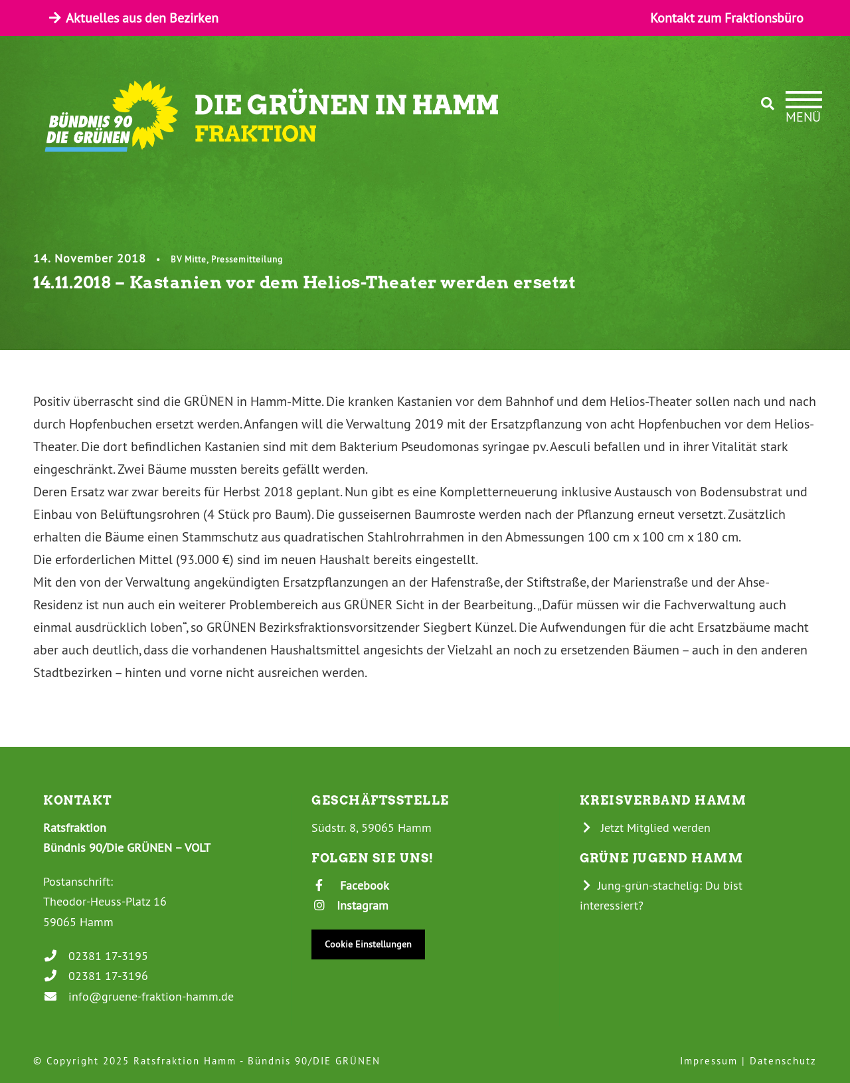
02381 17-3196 (95, 975)
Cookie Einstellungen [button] (368, 944)
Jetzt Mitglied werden (645, 827)
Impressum (709, 1060)
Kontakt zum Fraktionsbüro (727, 17)
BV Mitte (189, 259)
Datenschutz (783, 1060)
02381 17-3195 (95, 955)
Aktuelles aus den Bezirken (132, 17)
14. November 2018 (89, 258)
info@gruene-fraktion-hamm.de (138, 996)
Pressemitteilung (247, 259)
